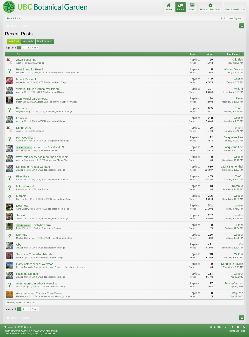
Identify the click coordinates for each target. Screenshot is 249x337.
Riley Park (22, 176)
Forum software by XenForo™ (31, 331)
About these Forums (235, 9)
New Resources (45, 41)
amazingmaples (23, 286)
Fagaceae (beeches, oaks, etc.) (70, 267)
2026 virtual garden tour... (32, 98)
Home (232, 327)
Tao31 (239, 108)
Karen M (20, 189)
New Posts (14, 41)
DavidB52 (20, 72)
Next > (35, 48)
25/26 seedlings (26, 59)
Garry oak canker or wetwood (34, 264)
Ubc (18, 244)
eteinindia (20, 82)
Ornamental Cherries (47, 150)
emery (239, 127)
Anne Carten (22, 209)
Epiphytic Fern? (41, 225)
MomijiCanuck (234, 283)
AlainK (19, 63)
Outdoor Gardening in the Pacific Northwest (60, 72)
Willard (238, 88)
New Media (28, 41)
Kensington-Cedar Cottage (33, 166)
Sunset (20, 215)
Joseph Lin (21, 218)
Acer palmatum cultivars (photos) (54, 296)
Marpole (21, 195)
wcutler (238, 79)
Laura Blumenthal (232, 166)
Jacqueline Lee (233, 137)
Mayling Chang (23, 111)
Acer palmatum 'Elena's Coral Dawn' (39, 293)
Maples (40, 63)
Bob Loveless (22, 199)
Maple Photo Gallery (55, 286)
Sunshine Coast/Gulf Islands (34, 254)
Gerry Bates (22, 141)
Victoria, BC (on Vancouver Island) (38, 88)
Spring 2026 (24, 127)
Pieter (19, 102)
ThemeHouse (49, 333)
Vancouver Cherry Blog (57, 160)
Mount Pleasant (26, 79)
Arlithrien (237, 59)
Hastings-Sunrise (27, 273)
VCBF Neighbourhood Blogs (52, 82)
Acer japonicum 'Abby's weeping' (37, 283)
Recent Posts (13, 18)
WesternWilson (233, 69)
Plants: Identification (51, 228)
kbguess (20, 296)
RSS (243, 327)
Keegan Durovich (24, 267)
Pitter (18, 228)
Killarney (21, 234)
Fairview (21, 118)
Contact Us (215, 327)
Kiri (241, 244)
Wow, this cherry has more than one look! (42, 157)
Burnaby (21, 108)
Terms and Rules (237, 331)
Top (238, 327)
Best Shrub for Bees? (29, 69)
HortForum (43, 189)
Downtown (22, 205)
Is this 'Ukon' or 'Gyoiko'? (48, 147)
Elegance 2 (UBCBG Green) (17, 327)
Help (226, 327)
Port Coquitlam (25, 137)
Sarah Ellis (21, 179)
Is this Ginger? (25, 186)
